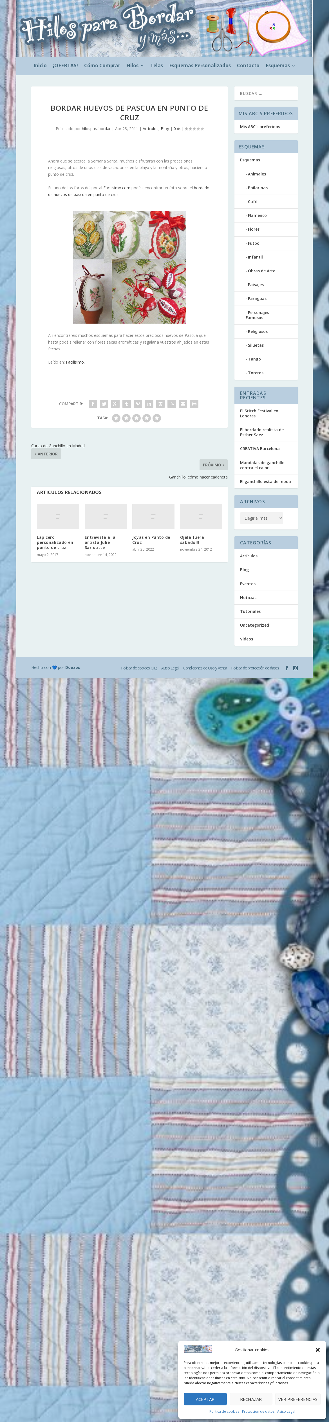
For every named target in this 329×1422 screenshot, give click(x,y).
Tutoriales (250, 611)
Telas (156, 66)
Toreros (255, 372)
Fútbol (254, 243)
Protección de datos (258, 1411)
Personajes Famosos (257, 315)
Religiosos (258, 331)
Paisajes (256, 284)
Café (252, 201)
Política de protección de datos (255, 668)
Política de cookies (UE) (139, 668)
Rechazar (251, 1399)
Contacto (248, 66)
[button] (318, 1350)
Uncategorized (254, 625)
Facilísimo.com (116, 187)
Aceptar (205, 1399)
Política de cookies (224, 1411)
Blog (165, 128)
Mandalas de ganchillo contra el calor (262, 465)
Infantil (255, 257)
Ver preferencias (297, 1399)
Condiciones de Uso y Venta (205, 668)
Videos (246, 639)
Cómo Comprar (102, 66)
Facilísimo (75, 362)
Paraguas (257, 298)
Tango (254, 359)
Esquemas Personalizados (200, 66)
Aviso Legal (286, 1411)
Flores (253, 229)
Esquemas (278, 66)
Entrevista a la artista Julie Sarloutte (100, 542)
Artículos (150, 128)
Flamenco (257, 215)
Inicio (40, 66)
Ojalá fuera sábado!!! (192, 540)
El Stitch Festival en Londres (259, 413)
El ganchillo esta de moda (265, 481)
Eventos (248, 583)
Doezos (72, 667)
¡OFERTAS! (65, 66)
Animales (257, 174)
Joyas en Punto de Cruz (151, 540)
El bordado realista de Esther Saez (262, 432)
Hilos (132, 66)
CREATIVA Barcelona (260, 448)
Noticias (248, 597)
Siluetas (256, 345)
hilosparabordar (96, 128)
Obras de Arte (261, 270)
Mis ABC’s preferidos (260, 126)
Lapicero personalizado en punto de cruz (55, 542)
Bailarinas (258, 187)
